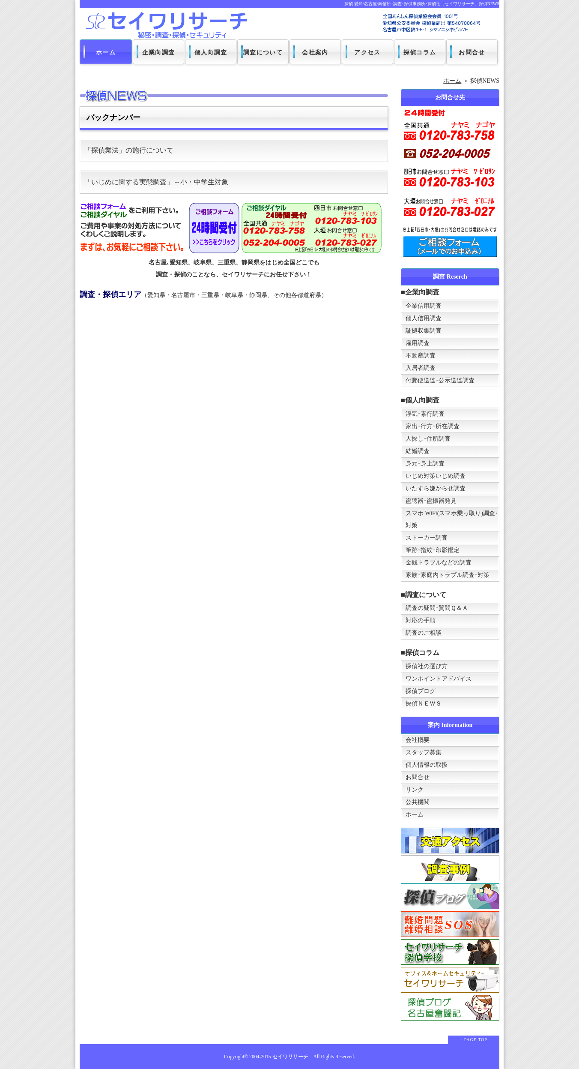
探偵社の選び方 (427, 666)
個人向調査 (210, 52)
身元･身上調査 (425, 463)
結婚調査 (418, 451)
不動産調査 (421, 355)
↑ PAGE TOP (473, 1039)
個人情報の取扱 (427, 765)
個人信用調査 (424, 318)
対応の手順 (421, 620)
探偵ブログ (421, 691)
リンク (415, 790)
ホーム (106, 52)
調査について (263, 52)
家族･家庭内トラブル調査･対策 (447, 575)
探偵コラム (419, 52)
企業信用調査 (424, 306)
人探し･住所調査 (428, 438)
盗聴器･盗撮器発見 (431, 501)
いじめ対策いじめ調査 (436, 476)
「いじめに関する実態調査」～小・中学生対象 (156, 182)
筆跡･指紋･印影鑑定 (433, 550)
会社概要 (418, 740)
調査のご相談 (424, 633)
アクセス (367, 52)
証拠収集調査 (424, 330)
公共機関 (418, 802)
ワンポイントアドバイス (439, 679)
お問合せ (472, 52)
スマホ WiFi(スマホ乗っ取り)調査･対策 (452, 519)
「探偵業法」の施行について (128, 150)
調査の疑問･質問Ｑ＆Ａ (437, 608)
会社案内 (315, 52)
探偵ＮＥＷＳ (424, 703)
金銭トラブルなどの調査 (439, 562)
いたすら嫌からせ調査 (436, 488)
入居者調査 (421, 368)
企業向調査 (158, 52)
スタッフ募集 (424, 752)
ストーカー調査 (427, 537)
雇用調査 (418, 343)
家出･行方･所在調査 (433, 426)
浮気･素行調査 (425, 414)
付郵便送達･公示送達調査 (440, 380)
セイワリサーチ (290, 1057)
